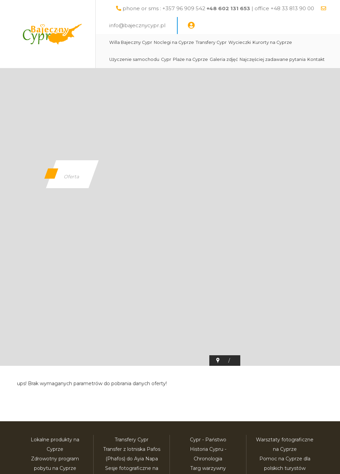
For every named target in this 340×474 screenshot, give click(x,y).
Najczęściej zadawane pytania (273, 59)
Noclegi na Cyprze (174, 42)
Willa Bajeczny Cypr (130, 42)
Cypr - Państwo (208, 440)
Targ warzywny (208, 468)
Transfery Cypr (211, 42)
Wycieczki (239, 42)
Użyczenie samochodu (134, 59)
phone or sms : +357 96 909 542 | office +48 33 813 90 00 (218, 8)
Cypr (166, 59)
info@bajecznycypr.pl (137, 25)
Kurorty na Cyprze (272, 42)
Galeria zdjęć (224, 59)
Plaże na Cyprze (190, 59)
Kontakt (316, 59)
